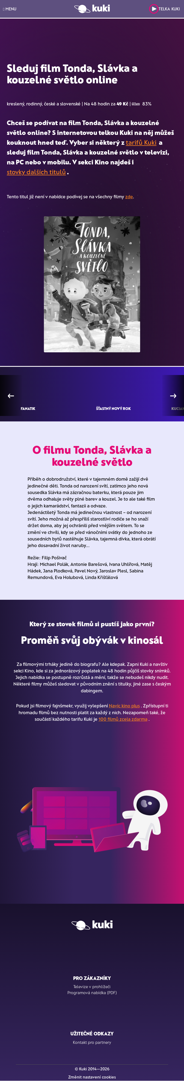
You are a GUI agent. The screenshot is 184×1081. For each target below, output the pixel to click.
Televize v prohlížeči (92, 986)
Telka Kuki (164, 9)
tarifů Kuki (141, 142)
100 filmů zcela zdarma (123, 719)
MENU (9, 8)
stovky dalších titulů (36, 172)
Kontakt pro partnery (92, 1042)
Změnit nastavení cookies (92, 1076)
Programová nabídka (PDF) (92, 992)
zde (129, 196)
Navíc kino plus (124, 705)
